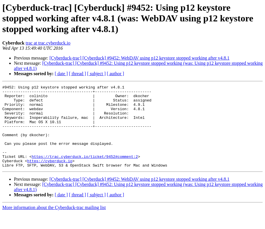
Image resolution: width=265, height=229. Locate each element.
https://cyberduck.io (49, 176)
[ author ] (115, 73)
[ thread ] (77, 73)
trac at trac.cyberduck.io (47, 42)
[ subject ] (96, 73)
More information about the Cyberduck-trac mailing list (54, 223)
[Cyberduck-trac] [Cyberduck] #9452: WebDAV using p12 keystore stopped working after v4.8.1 (140, 58)
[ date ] (61, 73)
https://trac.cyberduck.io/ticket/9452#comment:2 (85, 171)
